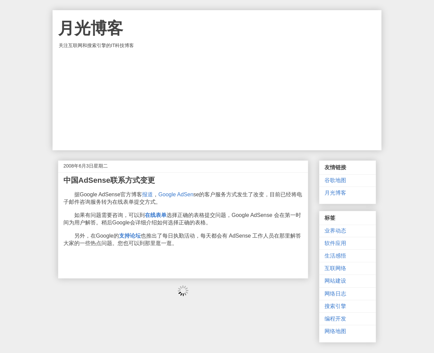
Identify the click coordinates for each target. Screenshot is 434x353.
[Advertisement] (217, 99)
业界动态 (335, 231)
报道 (147, 194)
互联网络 (335, 268)
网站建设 (335, 281)
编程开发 (335, 319)
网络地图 (335, 331)
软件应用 (335, 243)
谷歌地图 (335, 180)
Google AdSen (175, 194)
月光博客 (90, 28)
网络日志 (335, 293)
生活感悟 (335, 256)
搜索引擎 (335, 306)
